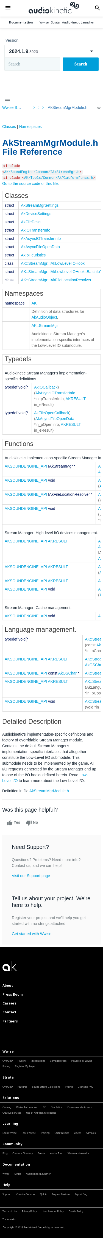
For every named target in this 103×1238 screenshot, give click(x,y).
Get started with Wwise (31, 934)
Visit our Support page (31, 876)
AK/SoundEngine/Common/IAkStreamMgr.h (42, 172)
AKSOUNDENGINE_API (26, 466)
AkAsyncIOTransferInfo (41, 238)
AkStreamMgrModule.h (67, 107)
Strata (8, 1077)
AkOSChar (67, 673)
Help (6, 1184)
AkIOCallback (45, 387)
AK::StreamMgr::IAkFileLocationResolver (56, 280)
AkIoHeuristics (33, 255)
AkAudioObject (44, 317)
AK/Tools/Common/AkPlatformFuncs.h (58, 178)
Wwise (8, 1051)
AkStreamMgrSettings (40, 205)
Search (80, 64)
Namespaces (30, 126)
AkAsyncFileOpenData (40, 247)
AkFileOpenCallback (51, 413)
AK (34, 303)
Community (12, 1144)
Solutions (10, 1097)
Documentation (21, 22)
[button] (8, 8)
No (32, 823)
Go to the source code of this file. (30, 183)
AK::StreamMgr (45, 325)
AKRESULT (76, 399)
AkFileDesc (30, 222)
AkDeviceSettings (36, 213)
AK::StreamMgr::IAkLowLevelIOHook (53, 263)
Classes (9, 126)
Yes (13, 823)
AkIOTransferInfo (35, 230)
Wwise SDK (12, 107)
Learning (10, 1123)
